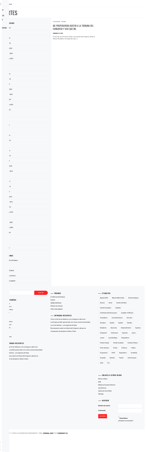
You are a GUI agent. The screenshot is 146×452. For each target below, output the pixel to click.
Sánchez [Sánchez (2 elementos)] (132, 373)
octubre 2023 (35, 99)
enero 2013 (34, 191)
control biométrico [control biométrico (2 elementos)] (114, 323)
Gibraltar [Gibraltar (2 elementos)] (129, 328)
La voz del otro (35, 324)
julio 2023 (33, 115)
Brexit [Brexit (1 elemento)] (134, 303)
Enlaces (9, 32)
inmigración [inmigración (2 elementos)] (122, 338)
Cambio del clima (36, 309)
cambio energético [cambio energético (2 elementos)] (129, 308)
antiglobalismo (35, 306)
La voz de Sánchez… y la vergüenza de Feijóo (44, 355)
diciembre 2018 (35, 166)
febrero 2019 (35, 156)
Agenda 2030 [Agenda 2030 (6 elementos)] (113, 298)
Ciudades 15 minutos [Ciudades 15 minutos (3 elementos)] (115, 318)
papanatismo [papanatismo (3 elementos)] (126, 348)
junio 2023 (34, 120)
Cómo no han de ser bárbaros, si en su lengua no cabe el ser (48, 347)
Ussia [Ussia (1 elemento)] (132, 378)
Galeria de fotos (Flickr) (114, 406)
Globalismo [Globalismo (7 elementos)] (112, 333)
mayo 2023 (34, 125)
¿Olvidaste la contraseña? (130, 435)
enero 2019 (34, 161)
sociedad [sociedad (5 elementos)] (122, 373)
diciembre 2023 (35, 89)
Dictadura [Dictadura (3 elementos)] (137, 323)
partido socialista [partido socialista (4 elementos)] (128, 353)
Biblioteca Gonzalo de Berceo (116, 400)
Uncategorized (35, 336)
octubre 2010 (35, 207)
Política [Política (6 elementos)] (129, 363)
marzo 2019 (34, 151)
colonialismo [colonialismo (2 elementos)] (129, 318)
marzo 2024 (34, 74)
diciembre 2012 (35, 197)
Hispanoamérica (35, 321)
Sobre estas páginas (14, 20)
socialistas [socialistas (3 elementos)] (112, 373)
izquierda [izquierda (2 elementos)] (112, 343)
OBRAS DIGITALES (12, 24)
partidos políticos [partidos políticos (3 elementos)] (114, 358)
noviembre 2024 (36, 53)
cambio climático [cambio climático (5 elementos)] (114, 308)
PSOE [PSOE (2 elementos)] (122, 368)
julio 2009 (33, 238)
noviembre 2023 (36, 94)
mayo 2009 (34, 248)
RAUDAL (12, 4)
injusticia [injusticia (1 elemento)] (111, 338)
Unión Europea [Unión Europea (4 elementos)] (122, 378)
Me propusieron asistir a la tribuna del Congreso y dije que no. (87, 29)
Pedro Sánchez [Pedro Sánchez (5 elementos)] (128, 358)
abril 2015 (34, 176)
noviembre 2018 (36, 171)
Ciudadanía (74, 21)
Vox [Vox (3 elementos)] (139, 378)
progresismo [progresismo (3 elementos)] (113, 368)
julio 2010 (33, 217)
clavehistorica (112, 403)
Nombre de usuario (113, 420)
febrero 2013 (35, 186)
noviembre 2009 (36, 222)
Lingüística (34, 330)
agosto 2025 (34, 28)
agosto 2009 (34, 232)
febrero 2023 (35, 140)
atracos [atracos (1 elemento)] (125, 303)
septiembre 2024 (36, 58)
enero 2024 (34, 84)
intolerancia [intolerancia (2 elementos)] (133, 338)
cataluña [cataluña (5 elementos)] (112, 313)
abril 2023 (34, 130)
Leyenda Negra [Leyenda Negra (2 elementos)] (113, 348)
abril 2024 (34, 69)
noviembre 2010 (36, 202)
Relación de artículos (15, 15)
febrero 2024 (35, 79)
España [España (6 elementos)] (111, 328)
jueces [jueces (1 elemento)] (129, 343)
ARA (109, 397)
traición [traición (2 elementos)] (111, 378)
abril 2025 (34, 33)
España (82, 21)
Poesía (33, 333)
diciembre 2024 (35, 48)
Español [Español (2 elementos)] (120, 328)
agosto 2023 (34, 110)
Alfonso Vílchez (112, 394)
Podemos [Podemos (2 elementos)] (120, 363)
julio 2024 (33, 64)
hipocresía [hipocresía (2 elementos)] (123, 333)
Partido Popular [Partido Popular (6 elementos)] (113, 353)
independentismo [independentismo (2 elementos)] (135, 333)
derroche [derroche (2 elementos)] (127, 323)
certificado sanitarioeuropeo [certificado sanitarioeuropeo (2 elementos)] (127, 313)
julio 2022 (33, 145)
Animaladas (34, 303)
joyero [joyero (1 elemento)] (121, 343)
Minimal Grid (76, 448)
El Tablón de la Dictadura (16, 28)
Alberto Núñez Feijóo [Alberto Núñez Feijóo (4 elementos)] (127, 298)
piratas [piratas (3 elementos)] (111, 363)
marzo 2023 (34, 135)
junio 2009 (34, 243)
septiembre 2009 (36, 227)
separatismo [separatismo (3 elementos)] (132, 368)
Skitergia (110, 409)
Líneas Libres (34, 327)
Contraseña (111, 425)
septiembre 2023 (36, 104)
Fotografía (34, 318)
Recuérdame (129, 433)
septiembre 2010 (36, 212)
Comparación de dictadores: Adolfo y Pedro (43, 363)
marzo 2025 (34, 38)
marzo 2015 (34, 181)
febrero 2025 (35, 43)
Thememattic (90, 448)
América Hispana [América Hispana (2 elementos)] (114, 303)
